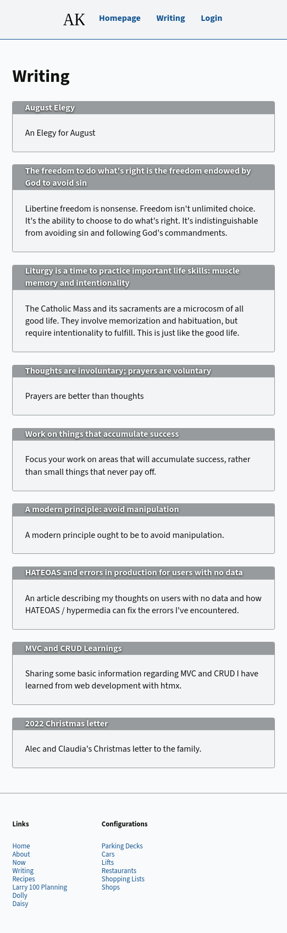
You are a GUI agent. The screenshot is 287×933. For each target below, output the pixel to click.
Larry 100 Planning (39, 887)
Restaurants (119, 871)
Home (21, 846)
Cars (108, 854)
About (21, 854)
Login (211, 18)
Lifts (108, 863)
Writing (170, 18)
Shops (111, 887)
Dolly (19, 896)
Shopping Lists (123, 879)
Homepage (120, 18)
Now (18, 863)
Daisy (20, 904)
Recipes (23, 879)
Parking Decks (122, 846)
